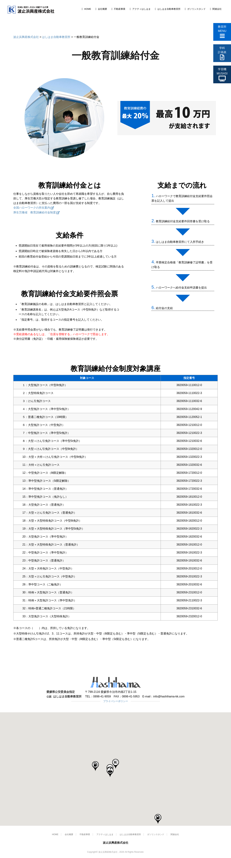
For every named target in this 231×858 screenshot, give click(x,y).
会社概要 (102, 9)
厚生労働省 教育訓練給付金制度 (34, 212)
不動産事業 (119, 9)
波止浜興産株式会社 (115, 842)
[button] (115, 764)
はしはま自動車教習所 (168, 9)
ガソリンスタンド (196, 9)
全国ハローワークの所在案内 (31, 207)
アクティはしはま (141, 9)
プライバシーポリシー (115, 701)
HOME (87, 9)
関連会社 (217, 9)
